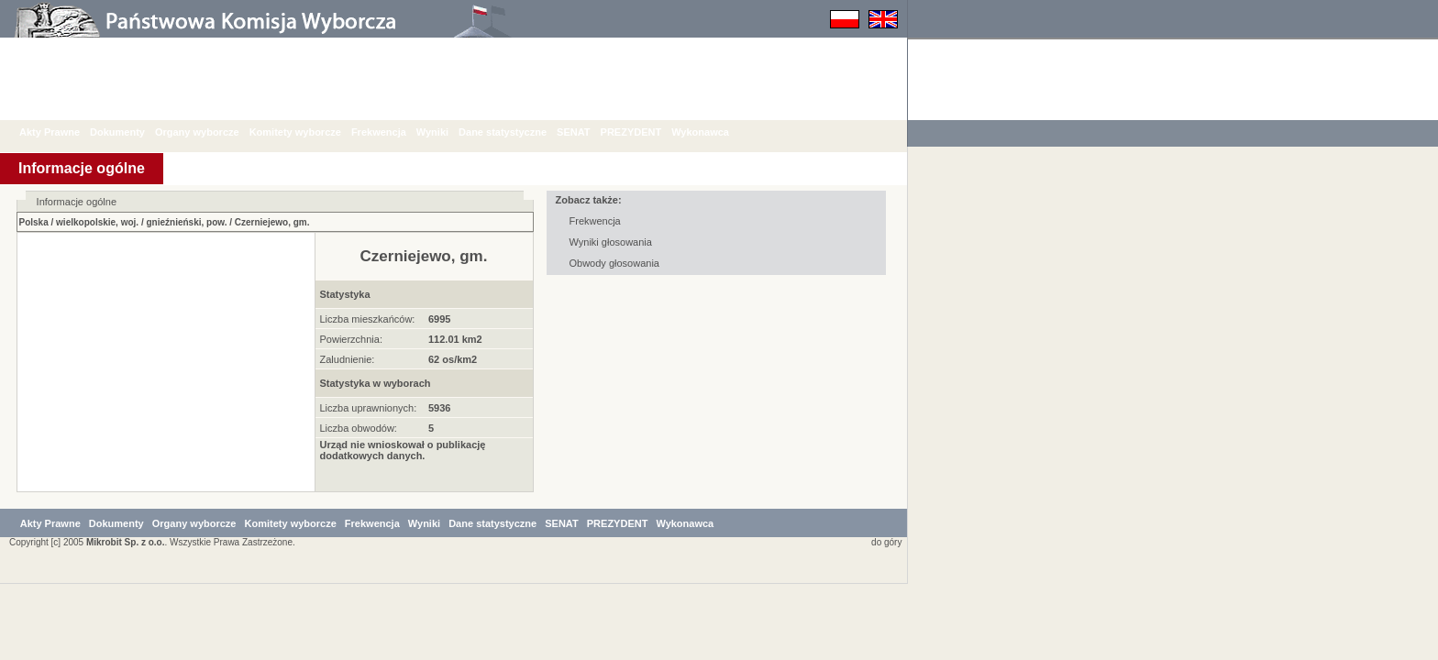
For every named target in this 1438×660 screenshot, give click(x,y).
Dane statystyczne (516, 132)
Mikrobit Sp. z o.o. (125, 618)
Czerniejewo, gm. (272, 222)
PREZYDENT (645, 132)
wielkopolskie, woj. (97, 222)
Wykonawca (714, 132)
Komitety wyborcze (309, 132)
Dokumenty (131, 132)
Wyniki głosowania (611, 242)
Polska (34, 222)
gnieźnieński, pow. (186, 222)
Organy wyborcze (211, 132)
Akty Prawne (63, 132)
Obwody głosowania (614, 263)
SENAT (586, 132)
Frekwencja (392, 132)
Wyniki (446, 132)
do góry (883, 618)
